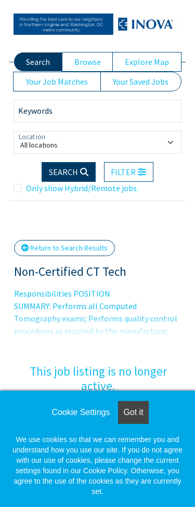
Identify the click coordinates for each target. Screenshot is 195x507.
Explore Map (147, 62)
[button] (129, 172)
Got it (133, 412)
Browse (87, 62)
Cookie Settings (80, 412)
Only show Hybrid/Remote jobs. (82, 188)
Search (38, 62)
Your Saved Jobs (140, 81)
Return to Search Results (64, 247)
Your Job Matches (57, 81)
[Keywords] (97, 111)
